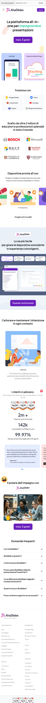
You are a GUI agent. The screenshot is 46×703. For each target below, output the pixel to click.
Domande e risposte (8, 639)
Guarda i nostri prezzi (23, 303)
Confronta (4, 666)
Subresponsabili (30, 689)
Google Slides (29, 629)
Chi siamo (28, 663)
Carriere (27, 669)
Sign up (41, 10)
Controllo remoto (7, 652)
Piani (26, 649)
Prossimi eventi (6, 676)
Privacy (27, 676)
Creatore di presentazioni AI (10, 642)
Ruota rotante (6, 649)
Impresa (27, 653)
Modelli (3, 672)
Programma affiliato (8, 682)
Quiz (2, 629)
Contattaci (28, 666)
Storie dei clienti (6, 685)
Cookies (27, 679)
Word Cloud (5, 636)
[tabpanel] (22, 456)
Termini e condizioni (31, 673)
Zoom (27, 639)
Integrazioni (29, 625)
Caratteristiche (6, 625)
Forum (41, 3)
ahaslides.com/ (21, 3)
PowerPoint (29, 633)
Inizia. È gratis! (23, 39)
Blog (3, 669)
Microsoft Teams (30, 636)
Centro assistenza (7, 679)
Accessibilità (29, 686)
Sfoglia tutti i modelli (23, 217)
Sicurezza (28, 683)
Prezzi (27, 645)
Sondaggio (5, 633)
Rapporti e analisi (6, 656)
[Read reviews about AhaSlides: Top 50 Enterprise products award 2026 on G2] (31, 405)
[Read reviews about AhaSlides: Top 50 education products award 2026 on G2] (23, 405)
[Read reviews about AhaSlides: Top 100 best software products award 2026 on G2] (15, 405)
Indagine (4, 646)
